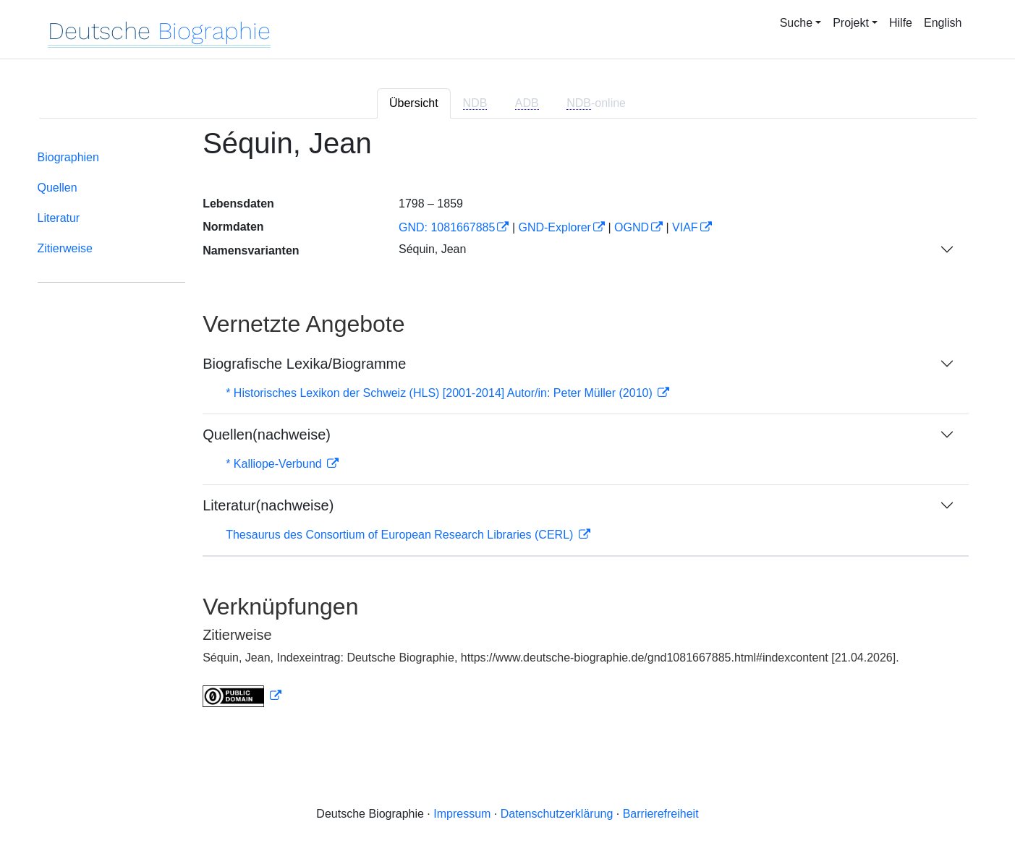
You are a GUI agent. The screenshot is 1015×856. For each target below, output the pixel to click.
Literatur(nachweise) (268, 505)
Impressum (461, 814)
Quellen (57, 187)
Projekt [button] (851, 23)
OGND (631, 227)
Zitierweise (65, 248)
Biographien (68, 157)
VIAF (685, 227)
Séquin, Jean (432, 249)
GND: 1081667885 (447, 227)
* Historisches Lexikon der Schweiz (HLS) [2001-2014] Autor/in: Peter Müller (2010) (440, 393)
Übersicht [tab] (413, 103)
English (942, 23)
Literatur (59, 218)
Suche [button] (796, 23)
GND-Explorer (554, 227)
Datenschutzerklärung (557, 814)
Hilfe (900, 23)
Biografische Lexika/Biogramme (304, 364)
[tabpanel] (507, 426)
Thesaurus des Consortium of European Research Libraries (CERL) (401, 534)
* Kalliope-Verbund (275, 464)
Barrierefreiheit (661, 814)
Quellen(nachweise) (267, 434)
